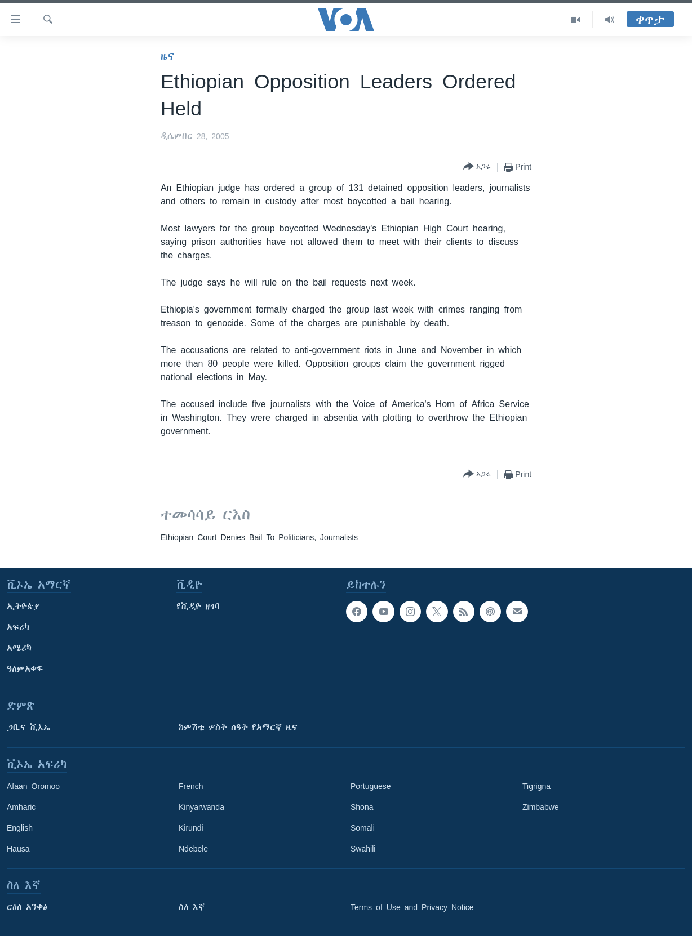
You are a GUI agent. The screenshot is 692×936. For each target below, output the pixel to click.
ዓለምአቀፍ (25, 669)
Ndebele (193, 849)
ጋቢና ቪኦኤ (28, 728)
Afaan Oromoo (33, 786)
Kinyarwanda (201, 807)
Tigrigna (536, 786)
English (20, 828)
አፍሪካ (18, 627)
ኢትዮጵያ (23, 606)
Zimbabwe (540, 807)
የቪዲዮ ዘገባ (198, 606)
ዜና (168, 56)
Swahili (363, 849)
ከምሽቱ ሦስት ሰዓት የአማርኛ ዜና (238, 728)
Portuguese (371, 786)
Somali (363, 828)
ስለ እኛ (192, 907)
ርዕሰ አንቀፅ (27, 907)
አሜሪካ (19, 648)
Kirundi (191, 828)
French (191, 786)
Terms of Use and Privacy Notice (412, 907)
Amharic (21, 807)
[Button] (477, 167)
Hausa (18, 849)
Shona (362, 807)
